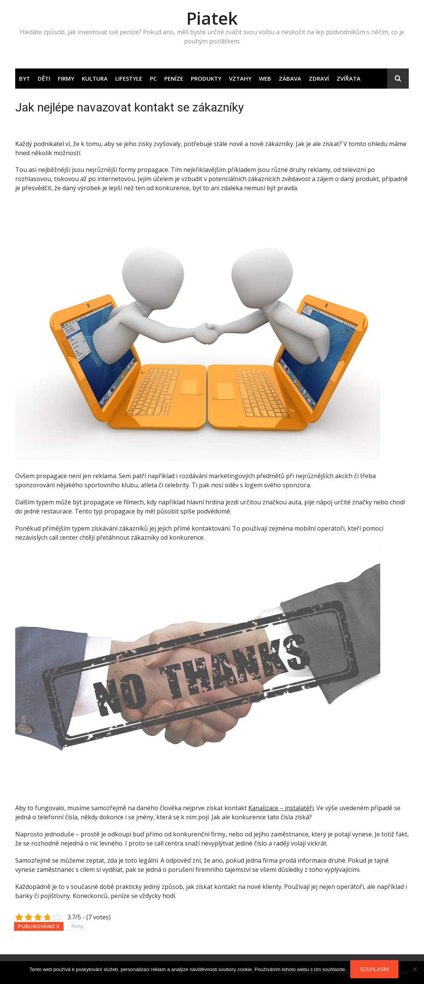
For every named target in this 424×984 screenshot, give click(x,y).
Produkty (206, 78)
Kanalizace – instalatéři (281, 808)
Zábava (290, 78)
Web (265, 78)
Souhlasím (374, 969)
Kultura (95, 78)
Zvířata (348, 78)
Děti (44, 78)
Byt (24, 78)
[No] (414, 969)
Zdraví (319, 78)
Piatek (212, 18)
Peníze (173, 78)
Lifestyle (128, 78)
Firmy (66, 78)
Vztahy (240, 78)
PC (153, 78)
